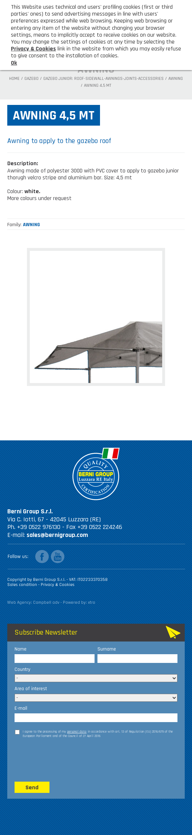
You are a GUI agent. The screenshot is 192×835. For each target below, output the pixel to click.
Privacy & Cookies (58, 584)
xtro (91, 602)
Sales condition (22, 584)
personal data (77, 731)
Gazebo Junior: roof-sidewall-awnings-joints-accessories (103, 78)
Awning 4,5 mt (97, 85)
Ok (14, 63)
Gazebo (31, 78)
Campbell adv (46, 602)
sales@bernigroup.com (57, 535)
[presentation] (70, 759)
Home (14, 78)
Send (32, 787)
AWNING (175, 78)
